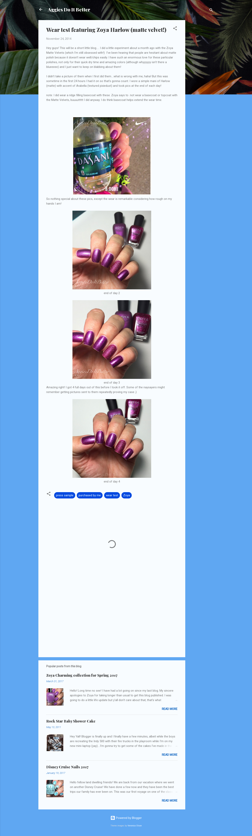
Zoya (126, 495)
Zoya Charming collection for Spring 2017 (81, 675)
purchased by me (90, 495)
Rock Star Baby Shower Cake (70, 721)
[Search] (211, 11)
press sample (64, 495)
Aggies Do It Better (69, 9)
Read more (169, 709)
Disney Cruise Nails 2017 (67, 767)
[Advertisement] (201, 79)
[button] (175, 29)
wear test (112, 495)
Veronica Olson (135, 825)
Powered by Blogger (126, 818)
